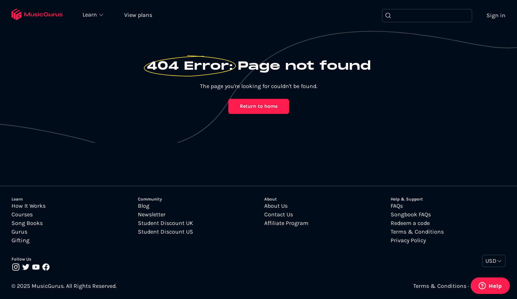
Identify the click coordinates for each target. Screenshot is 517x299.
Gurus (19, 232)
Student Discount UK (165, 223)
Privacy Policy (408, 240)
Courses (22, 214)
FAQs (397, 206)
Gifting (20, 240)
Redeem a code (410, 223)
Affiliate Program (286, 223)
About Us (276, 206)
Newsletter (152, 214)
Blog (143, 206)
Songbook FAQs (411, 214)
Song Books (27, 223)
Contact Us (278, 214)
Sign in (496, 15)
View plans (138, 15)
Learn (90, 14)
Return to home (259, 106)
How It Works (28, 206)
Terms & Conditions (417, 232)
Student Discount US (165, 232)
